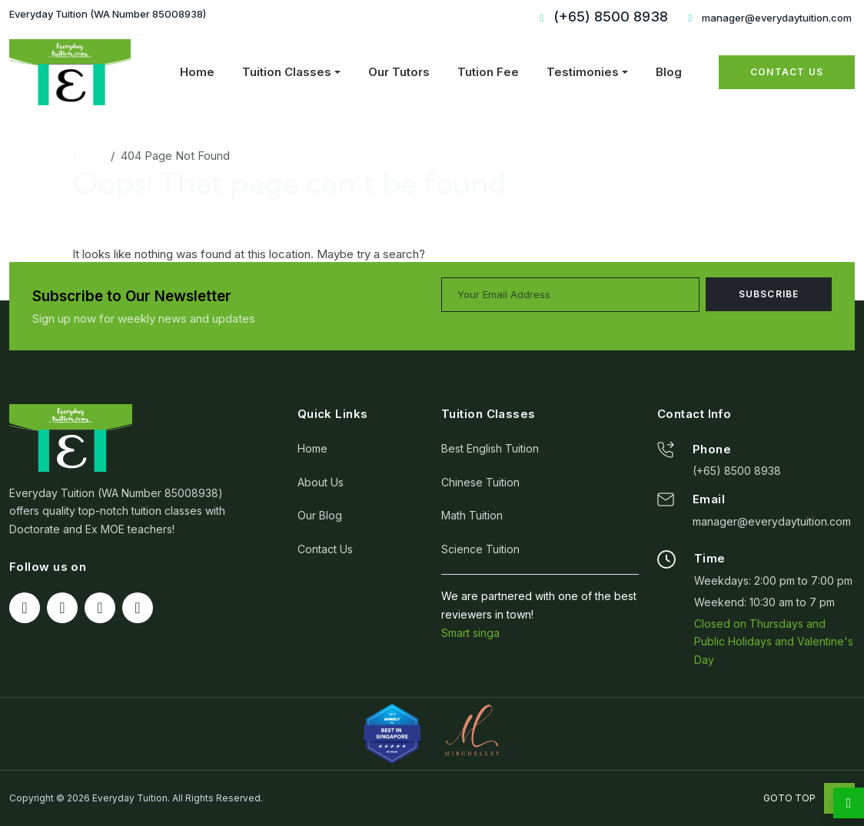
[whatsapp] (848, 803)
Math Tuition (472, 515)
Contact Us (786, 72)
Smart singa (470, 632)
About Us (320, 482)
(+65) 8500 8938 (737, 470)
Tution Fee (488, 72)
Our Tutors (399, 72)
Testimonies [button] (583, 72)
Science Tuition (480, 549)
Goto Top (809, 798)
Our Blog (319, 515)
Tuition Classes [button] (286, 72)
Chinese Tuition (480, 482)
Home (197, 72)
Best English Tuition (490, 448)
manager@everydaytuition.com (768, 18)
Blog (669, 72)
